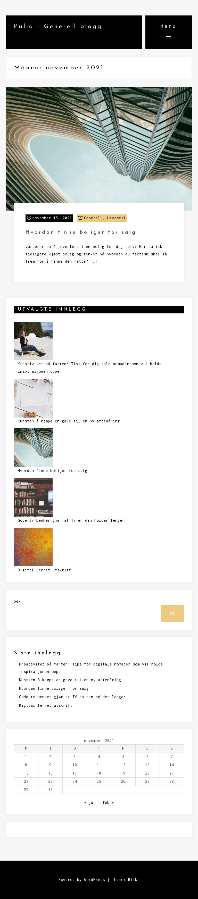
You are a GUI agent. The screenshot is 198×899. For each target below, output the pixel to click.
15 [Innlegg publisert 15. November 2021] (26, 773)
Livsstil (116, 218)
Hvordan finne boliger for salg (81, 232)
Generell (93, 218)
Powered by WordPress (82, 879)
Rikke (134, 879)
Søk (17, 601)
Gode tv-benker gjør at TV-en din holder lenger (71, 520)
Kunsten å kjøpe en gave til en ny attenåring (69, 421)
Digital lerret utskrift (44, 570)
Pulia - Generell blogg (58, 26)
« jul (90, 802)
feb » (108, 802)
